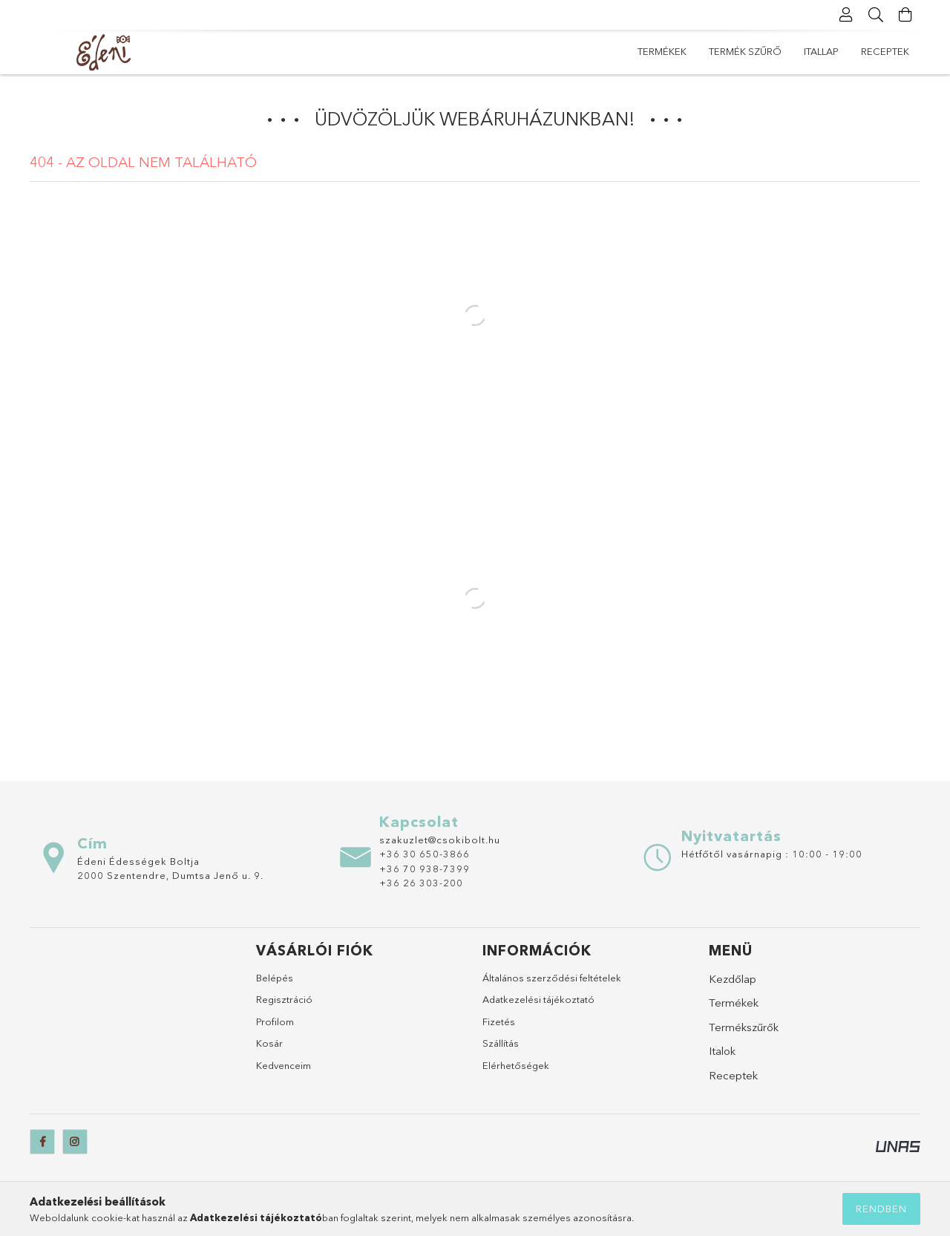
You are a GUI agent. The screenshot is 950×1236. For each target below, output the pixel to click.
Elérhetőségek (515, 1065)
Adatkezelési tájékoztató (538, 999)
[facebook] (42, 1141)
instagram (75, 1141)
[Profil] (846, 15)
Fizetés (498, 1021)
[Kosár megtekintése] (905, 15)
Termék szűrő (745, 51)
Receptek (885, 51)
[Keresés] (876, 15)
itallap (821, 51)
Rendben (881, 1208)
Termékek (662, 51)
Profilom (275, 1021)
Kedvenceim (283, 1065)
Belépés (274, 978)
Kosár (269, 1043)
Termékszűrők (744, 1027)
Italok (722, 1051)
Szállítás (500, 1043)
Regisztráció (284, 999)
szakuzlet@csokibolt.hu (439, 840)
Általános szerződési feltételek (551, 978)
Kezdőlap (732, 979)
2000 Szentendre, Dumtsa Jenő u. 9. (170, 875)
